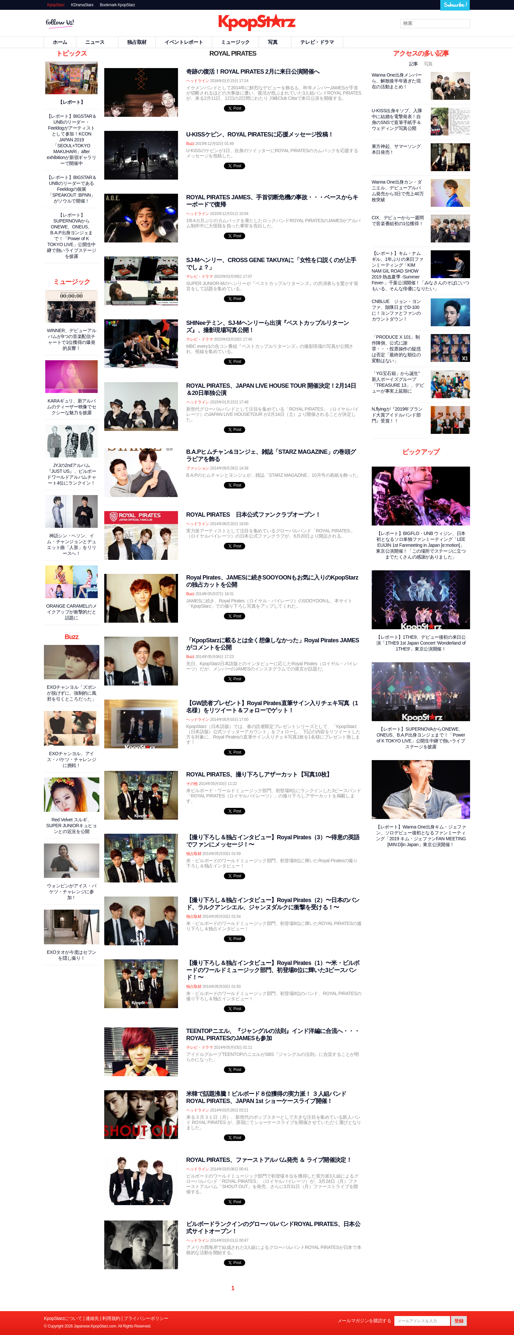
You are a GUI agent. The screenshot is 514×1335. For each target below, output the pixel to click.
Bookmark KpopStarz (117, 5)
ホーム (60, 42)
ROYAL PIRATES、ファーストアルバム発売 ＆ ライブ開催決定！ (269, 1160)
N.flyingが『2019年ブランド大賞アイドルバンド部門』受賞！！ (397, 414)
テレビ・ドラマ (317, 42)
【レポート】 (71, 102)
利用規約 (111, 1318)
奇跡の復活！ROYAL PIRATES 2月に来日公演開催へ (252, 71)
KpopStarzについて (63, 1318)
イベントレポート (184, 42)
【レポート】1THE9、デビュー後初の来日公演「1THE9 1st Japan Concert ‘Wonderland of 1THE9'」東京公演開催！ (421, 642)
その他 (192, 783)
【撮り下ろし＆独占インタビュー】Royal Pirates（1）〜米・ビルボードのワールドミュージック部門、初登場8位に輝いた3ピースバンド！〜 (273, 970)
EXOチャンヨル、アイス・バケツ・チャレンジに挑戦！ (71, 759)
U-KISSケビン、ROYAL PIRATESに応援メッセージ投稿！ (259, 134)
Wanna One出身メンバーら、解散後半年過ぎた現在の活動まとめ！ (397, 80)
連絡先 (92, 1318)
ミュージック (235, 42)
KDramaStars (82, 5)
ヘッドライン (197, 81)
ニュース (97, 42)
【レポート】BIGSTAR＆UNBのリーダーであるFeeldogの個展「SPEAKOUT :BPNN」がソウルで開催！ (72, 189)
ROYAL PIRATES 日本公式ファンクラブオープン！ (253, 514)
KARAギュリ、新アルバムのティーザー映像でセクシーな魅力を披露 (71, 406)
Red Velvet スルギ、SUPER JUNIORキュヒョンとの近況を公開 (71, 825)
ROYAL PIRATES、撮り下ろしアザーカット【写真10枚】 (259, 774)
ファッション (197, 468)
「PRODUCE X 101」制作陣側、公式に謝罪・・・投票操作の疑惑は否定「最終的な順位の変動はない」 (396, 348)
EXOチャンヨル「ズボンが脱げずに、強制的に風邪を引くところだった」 (71, 693)
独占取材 (137, 42)
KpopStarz (56, 5)
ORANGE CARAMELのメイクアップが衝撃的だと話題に (71, 611)
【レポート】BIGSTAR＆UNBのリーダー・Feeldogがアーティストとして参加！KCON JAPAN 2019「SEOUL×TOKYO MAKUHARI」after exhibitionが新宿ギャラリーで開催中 (72, 140)
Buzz (190, 143)
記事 (414, 63)
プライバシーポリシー (146, 1318)
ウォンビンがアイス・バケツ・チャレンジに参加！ (71, 891)
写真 (275, 42)
